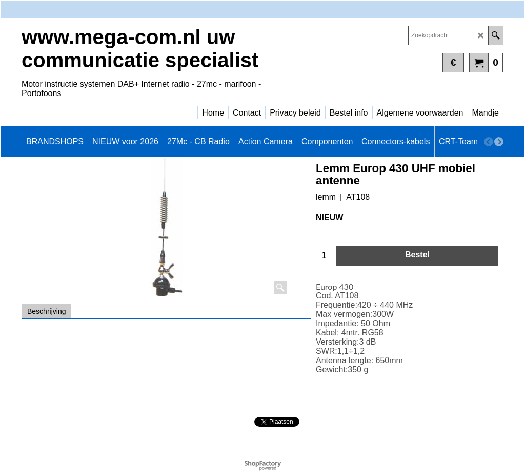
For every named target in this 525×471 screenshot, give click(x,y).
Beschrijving (46, 311)
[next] (498, 141)
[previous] (488, 141)
